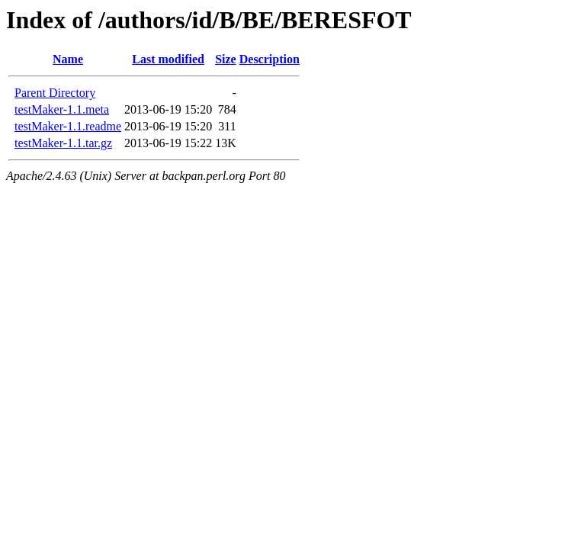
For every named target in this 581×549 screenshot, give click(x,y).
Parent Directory (54, 92)
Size (225, 59)
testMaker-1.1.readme (67, 126)
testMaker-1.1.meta (61, 109)
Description (269, 59)
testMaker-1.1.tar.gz (63, 142)
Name (68, 59)
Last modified (168, 59)
